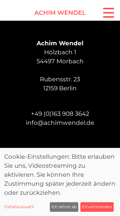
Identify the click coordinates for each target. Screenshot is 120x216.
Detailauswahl (19, 206)
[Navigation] (108, 11)
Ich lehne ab (63, 206)
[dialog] (60, 182)
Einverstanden (97, 206)
